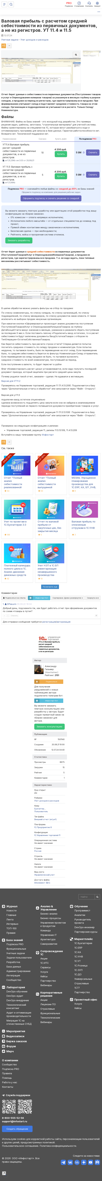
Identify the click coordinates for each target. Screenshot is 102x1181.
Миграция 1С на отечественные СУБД (19, 1022)
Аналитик (79, 915)
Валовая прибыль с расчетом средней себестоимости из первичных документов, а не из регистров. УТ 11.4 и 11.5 (49, 25)
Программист (82, 910)
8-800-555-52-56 (13, 1118)
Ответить (14, 616)
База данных (13, 966)
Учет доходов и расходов (46, 800)
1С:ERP (78, 947)
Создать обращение (17, 1129)
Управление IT (48, 935)
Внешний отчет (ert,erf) (45, 819)
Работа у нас (9, 1082)
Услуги (44, 972)
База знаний (14, 940)
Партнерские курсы (85, 931)
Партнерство (48, 980)
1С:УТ (77, 961)
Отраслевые (47, 1008)
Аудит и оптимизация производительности (18, 1014)
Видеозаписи (15, 1036)
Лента (9, 919)
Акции (43, 958)
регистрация (49, 621)
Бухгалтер (39, 808)
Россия (37, 851)
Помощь (7, 1077)
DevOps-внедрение (17, 1000)
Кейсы (44, 976)
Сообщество (13, 980)
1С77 (77, 987)
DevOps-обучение (16, 991)
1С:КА (77, 952)
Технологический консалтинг (16, 1006)
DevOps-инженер (84, 927)
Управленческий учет (44, 875)
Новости (11, 910)
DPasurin (11, 604)
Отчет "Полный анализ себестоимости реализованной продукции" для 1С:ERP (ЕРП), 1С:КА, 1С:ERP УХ (16, 487)
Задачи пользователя (19, 957)
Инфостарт (48, 434)
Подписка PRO (15, 944)
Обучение (81, 906)
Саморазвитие (48, 943)
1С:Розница (80, 965)
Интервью (12, 923)
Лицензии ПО (48, 1004)
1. (3, 604)
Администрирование (18, 971)
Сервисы (45, 967)
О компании (10, 1060)
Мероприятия (15, 1031)
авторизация (63, 621)
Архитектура (47, 939)
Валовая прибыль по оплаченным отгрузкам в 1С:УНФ (83, 524)
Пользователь (41, 811)
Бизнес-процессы (50, 918)
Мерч (10, 1051)
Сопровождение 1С (51, 953)
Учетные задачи (15, 953)
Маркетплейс (83, 939)
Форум (11, 1046)
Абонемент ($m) (42, 882)
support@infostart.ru (14, 1121)
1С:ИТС (44, 963)
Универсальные (83, 979)
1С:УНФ (78, 956)
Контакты (7, 1086)
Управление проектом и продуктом (53, 924)
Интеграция (13, 975)
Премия (10, 932)
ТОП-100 (11, 928)
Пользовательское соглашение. (20, 1145)
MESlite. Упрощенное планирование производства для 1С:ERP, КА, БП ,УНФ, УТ (84, 484)
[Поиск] (11, 4)
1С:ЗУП (78, 970)
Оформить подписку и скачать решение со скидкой (51, 198)
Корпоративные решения (51, 994)
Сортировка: (68, 598)
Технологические (50, 1017)
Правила (7, 1073)
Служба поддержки (18, 1095)
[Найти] (97, 896)
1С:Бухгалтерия (83, 943)
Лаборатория (15, 987)
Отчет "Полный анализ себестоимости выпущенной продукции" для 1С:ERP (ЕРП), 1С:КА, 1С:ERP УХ (50, 487)
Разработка (13, 962)
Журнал (11, 906)
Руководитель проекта (82, 921)
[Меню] (4, 4)
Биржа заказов (16, 1041)
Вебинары (46, 985)
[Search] (89, 896)
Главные (11, 915)
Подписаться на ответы (14, 598)
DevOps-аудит (14, 995)
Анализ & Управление (48, 908)
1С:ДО (78, 974)
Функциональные (16, 948)
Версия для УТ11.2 (11, 381)
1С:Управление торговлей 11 (47, 835)
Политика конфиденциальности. (58, 1145)
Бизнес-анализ (48, 913)
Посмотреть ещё (50, 587)
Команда (45, 930)
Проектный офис (85, 999)
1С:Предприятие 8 (43, 827)
